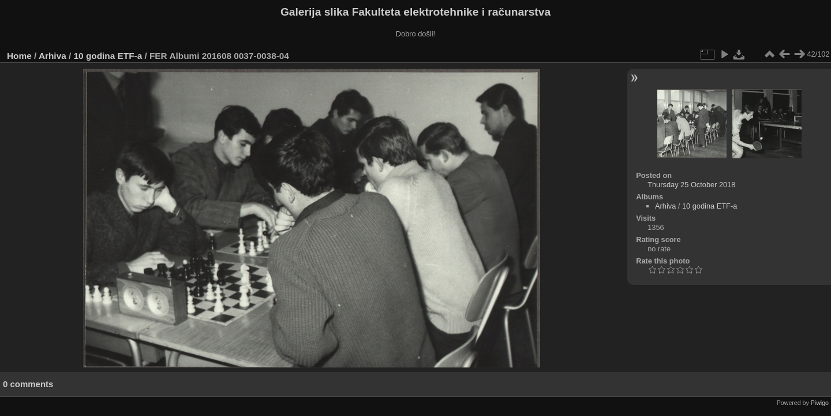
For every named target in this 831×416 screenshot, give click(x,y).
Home (19, 56)
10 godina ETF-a (108, 56)
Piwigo (820, 402)
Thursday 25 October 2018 (691, 184)
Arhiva (52, 56)
